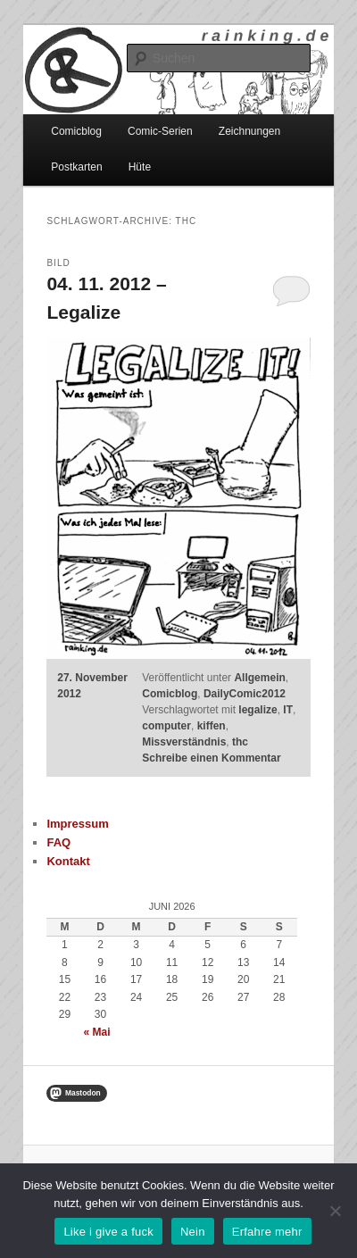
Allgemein (259, 677)
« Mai (97, 1032)
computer (166, 726)
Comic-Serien (160, 131)
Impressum (77, 823)
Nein (192, 1231)
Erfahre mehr (267, 1231)
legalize (257, 710)
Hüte (140, 167)
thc (240, 742)
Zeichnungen (249, 131)
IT (288, 710)
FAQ (58, 842)
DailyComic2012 (244, 693)
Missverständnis (184, 742)
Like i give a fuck (108, 1231)
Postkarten (76, 167)
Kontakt (67, 861)
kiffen (211, 726)
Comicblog (76, 131)
